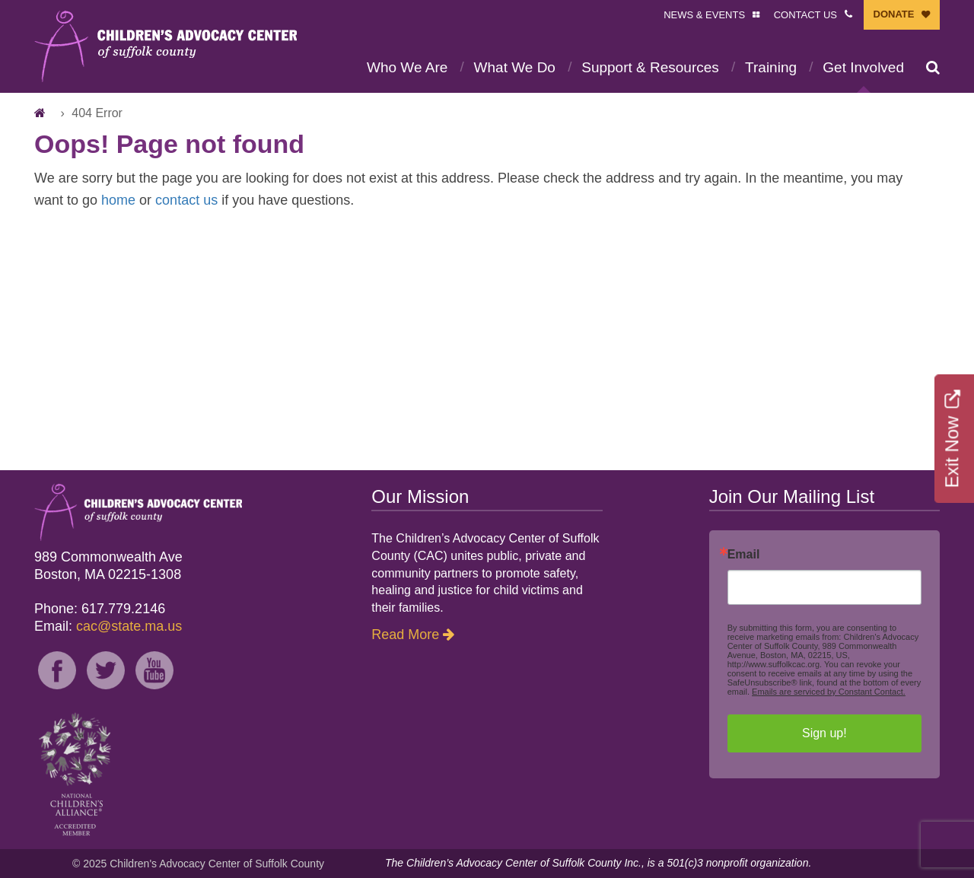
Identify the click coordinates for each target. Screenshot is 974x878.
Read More (405, 634)
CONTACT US (805, 15)
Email (743, 555)
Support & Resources (650, 67)
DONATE (894, 14)
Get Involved (863, 67)
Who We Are (407, 67)
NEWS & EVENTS (704, 15)
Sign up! (824, 733)
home (118, 200)
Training (771, 67)
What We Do (514, 67)
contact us (186, 200)
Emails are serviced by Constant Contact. (829, 691)
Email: (108, 626)
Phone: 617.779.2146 (99, 608)
